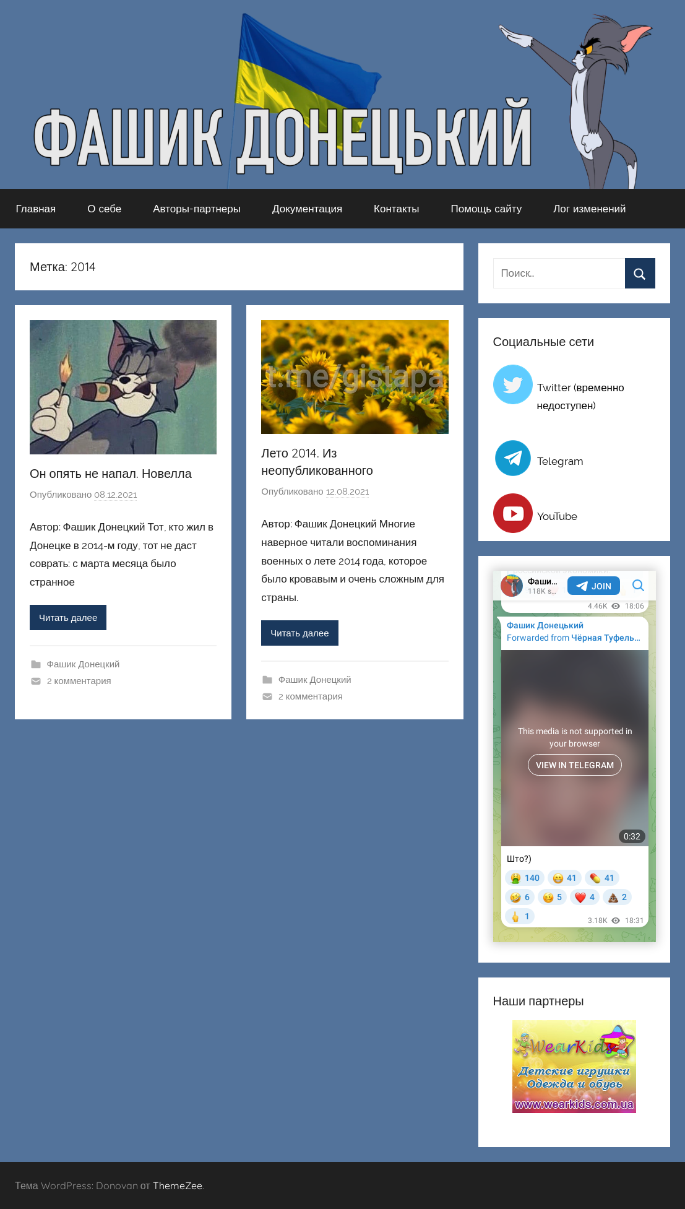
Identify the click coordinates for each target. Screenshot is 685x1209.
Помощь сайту (486, 208)
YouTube (557, 516)
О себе (104, 208)
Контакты (396, 208)
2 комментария (79, 681)
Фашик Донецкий (83, 664)
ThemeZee (177, 1185)
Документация (307, 208)
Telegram (560, 461)
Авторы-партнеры (197, 208)
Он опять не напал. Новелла (111, 473)
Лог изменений (589, 208)
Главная (36, 208)
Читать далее (68, 617)
